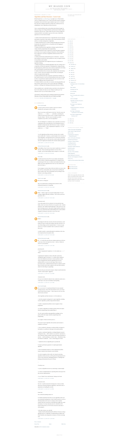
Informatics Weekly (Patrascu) (74, 146)
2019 (70, 45)
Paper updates (73, 87)
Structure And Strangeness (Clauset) (75, 156)
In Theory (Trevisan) (72, 144)
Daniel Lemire (41, 178)
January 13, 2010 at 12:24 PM (46, 273)
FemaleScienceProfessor (73, 139)
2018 (70, 47)
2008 (70, 120)
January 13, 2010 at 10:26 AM (46, 187)
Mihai (39, 156)
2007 (70, 122)
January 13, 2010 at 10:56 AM (46, 234)
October (72, 66)
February (72, 80)
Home (50, 424)
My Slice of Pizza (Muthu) (73, 151)
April (72, 76)
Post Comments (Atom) (44, 426)
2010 (70, 62)
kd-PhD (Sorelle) (71, 148)
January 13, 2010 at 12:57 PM (46, 282)
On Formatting (73, 91)
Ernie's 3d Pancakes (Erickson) (74, 137)
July (71, 70)
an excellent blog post (46, 18)
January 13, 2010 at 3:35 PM (46, 378)
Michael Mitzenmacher (42, 146)
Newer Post (36, 424)
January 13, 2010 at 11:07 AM (46, 245)
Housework (72, 93)
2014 (70, 54)
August (72, 68)
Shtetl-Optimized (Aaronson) (73, 155)
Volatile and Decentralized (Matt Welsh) (76, 160)
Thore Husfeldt (41, 105)
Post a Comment (37, 421)
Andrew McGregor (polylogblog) (74, 129)
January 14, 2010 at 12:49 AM (46, 418)
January (72, 82)
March (72, 78)
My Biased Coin (59, 6)
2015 (70, 52)
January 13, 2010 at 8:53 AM (46, 175)
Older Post (63, 424)
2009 (70, 118)
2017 (70, 49)
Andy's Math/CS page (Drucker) (74, 131)
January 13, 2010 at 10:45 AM (46, 197)
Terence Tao (70, 158)
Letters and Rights (73, 98)
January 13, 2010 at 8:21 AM (46, 142)
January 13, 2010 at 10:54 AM (46, 213)
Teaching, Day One (74, 89)
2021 (70, 41)
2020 (70, 43)
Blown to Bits (70, 133)
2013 (70, 56)
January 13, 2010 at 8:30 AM (46, 153)
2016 (70, 50)
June (72, 72)
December (73, 64)
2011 (70, 60)
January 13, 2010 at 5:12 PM (46, 389)
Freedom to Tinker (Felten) (73, 141)
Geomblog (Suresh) (72, 143)
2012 (70, 58)
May (72, 74)
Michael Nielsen (71, 149)
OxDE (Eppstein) (71, 153)
